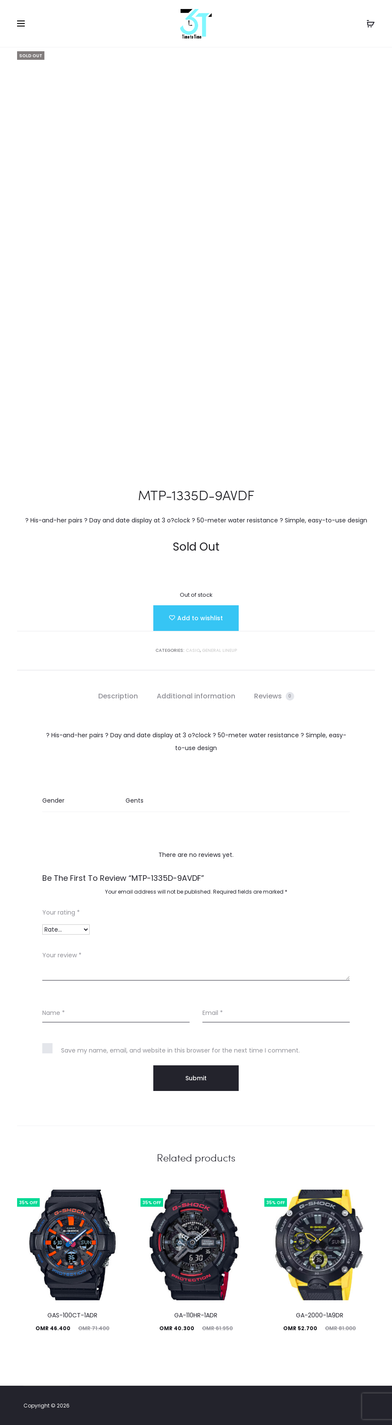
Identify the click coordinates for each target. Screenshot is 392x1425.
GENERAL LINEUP (219, 650)
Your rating (61, 912)
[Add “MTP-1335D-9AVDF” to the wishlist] (196, 618)
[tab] (118, 696)
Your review (62, 955)
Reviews (274, 696)
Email (212, 1013)
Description (118, 696)
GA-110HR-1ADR (195, 1315)
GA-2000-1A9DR (319, 1315)
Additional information (196, 696)
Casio (193, 650)
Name (53, 1013)
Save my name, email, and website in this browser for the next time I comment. (180, 1050)
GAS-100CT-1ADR (72, 1315)
